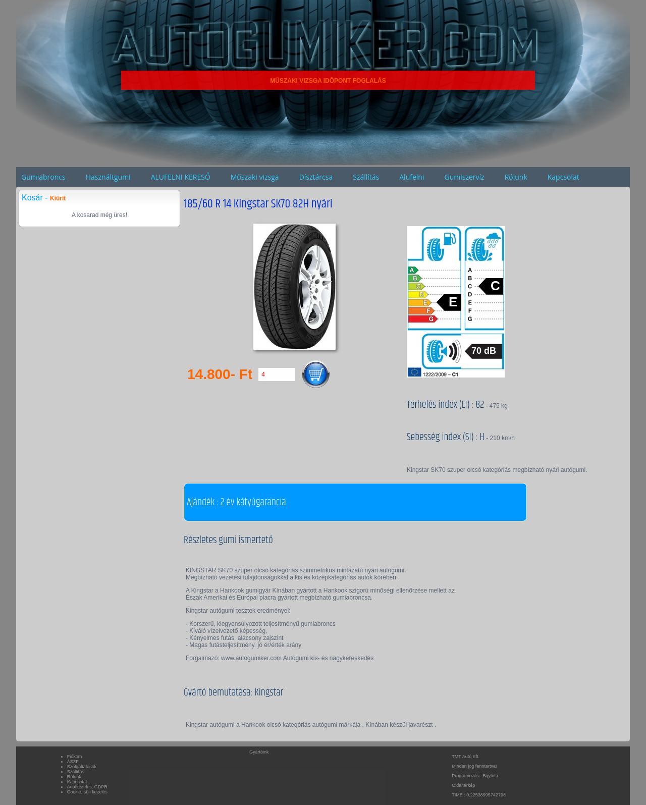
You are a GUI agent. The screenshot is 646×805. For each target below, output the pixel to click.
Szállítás (366, 177)
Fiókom (74, 756)
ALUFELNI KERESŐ (180, 177)
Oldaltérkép (463, 785)
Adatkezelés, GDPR (87, 786)
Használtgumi (108, 177)
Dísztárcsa (316, 177)
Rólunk (516, 177)
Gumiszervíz (464, 177)
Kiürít (58, 198)
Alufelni (411, 177)
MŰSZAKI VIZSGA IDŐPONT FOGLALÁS (328, 80)
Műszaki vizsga (255, 177)
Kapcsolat (563, 177)
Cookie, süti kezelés (87, 791)
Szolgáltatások (82, 766)
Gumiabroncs (43, 177)
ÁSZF (73, 761)
